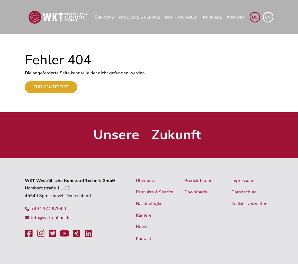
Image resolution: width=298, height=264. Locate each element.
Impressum (242, 181)
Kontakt (236, 17)
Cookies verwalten (249, 204)
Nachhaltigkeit (181, 17)
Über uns (104, 17)
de (255, 17)
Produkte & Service (139, 17)
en (268, 17)
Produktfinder (198, 181)
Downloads (195, 192)
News (141, 227)
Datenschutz (243, 192)
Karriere (212, 17)
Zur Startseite (51, 87)
